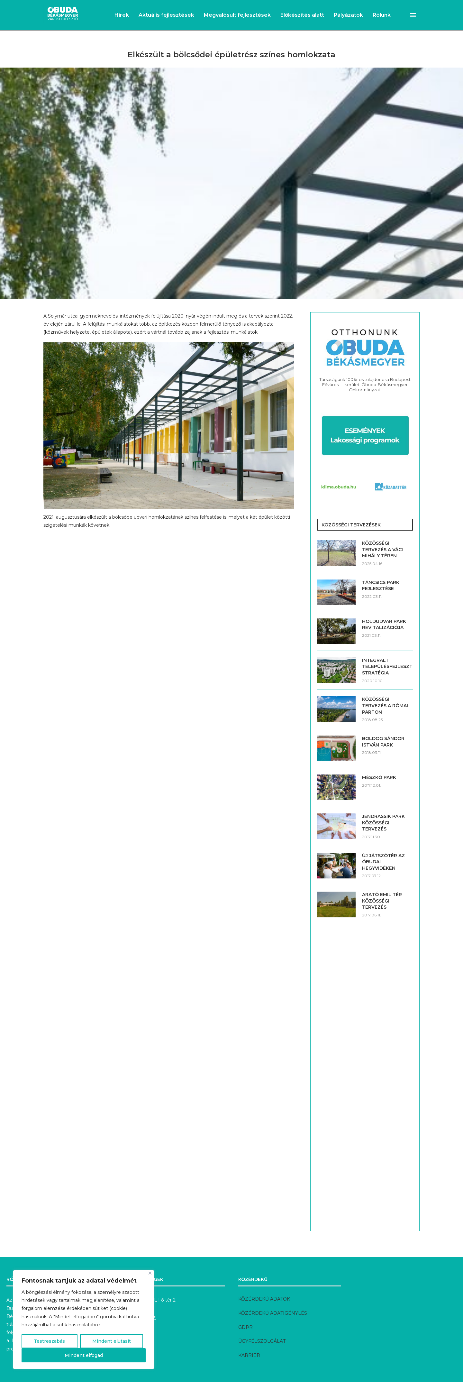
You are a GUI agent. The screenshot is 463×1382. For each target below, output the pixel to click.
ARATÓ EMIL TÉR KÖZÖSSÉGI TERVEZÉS (382, 901)
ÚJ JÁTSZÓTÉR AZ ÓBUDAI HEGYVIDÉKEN (383, 862)
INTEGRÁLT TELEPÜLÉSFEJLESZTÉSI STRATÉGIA (387, 666)
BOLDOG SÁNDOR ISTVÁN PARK (383, 742)
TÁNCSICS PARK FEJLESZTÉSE (380, 586)
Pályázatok (348, 15)
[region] (83, 1319)
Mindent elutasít (111, 1341)
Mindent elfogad (84, 1355)
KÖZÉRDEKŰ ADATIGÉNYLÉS (272, 1313)
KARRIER (249, 1355)
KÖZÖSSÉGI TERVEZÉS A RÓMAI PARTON (385, 705)
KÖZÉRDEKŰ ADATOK (264, 1299)
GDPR (245, 1327)
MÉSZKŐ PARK (379, 777)
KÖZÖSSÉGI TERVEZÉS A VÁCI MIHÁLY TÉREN (382, 549)
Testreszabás (49, 1341)
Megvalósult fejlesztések (237, 15)
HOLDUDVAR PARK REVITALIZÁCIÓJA (384, 624)
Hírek (121, 15)
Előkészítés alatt (302, 15)
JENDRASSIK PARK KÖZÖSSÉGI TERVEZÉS (383, 822)
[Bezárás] (150, 1273)
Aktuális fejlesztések (166, 15)
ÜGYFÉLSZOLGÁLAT (262, 1341)
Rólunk (382, 15)
